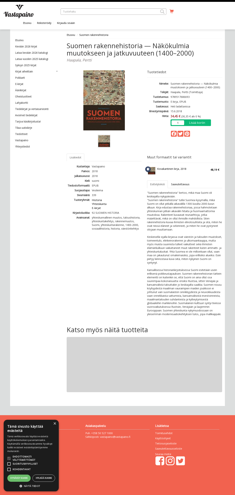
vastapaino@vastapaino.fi (115, 437)
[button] (162, 11)
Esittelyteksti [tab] (157, 184)
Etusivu (27, 23)
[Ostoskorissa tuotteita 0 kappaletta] (171, 11)
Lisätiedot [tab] (75, 157)
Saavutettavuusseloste (168, 448)
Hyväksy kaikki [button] (19, 478)
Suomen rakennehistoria (93, 35)
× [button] (54, 423)
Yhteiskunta (99, 204)
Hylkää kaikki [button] (44, 478)
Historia (97, 200)
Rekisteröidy (44, 23)
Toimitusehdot (164, 433)
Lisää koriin (197, 123)
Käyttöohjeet (163, 438)
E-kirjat (96, 208)
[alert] (31, 455)
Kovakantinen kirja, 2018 (171, 169)
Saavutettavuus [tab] (180, 184)
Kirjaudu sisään (66, 23)
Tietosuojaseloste (166, 443)
